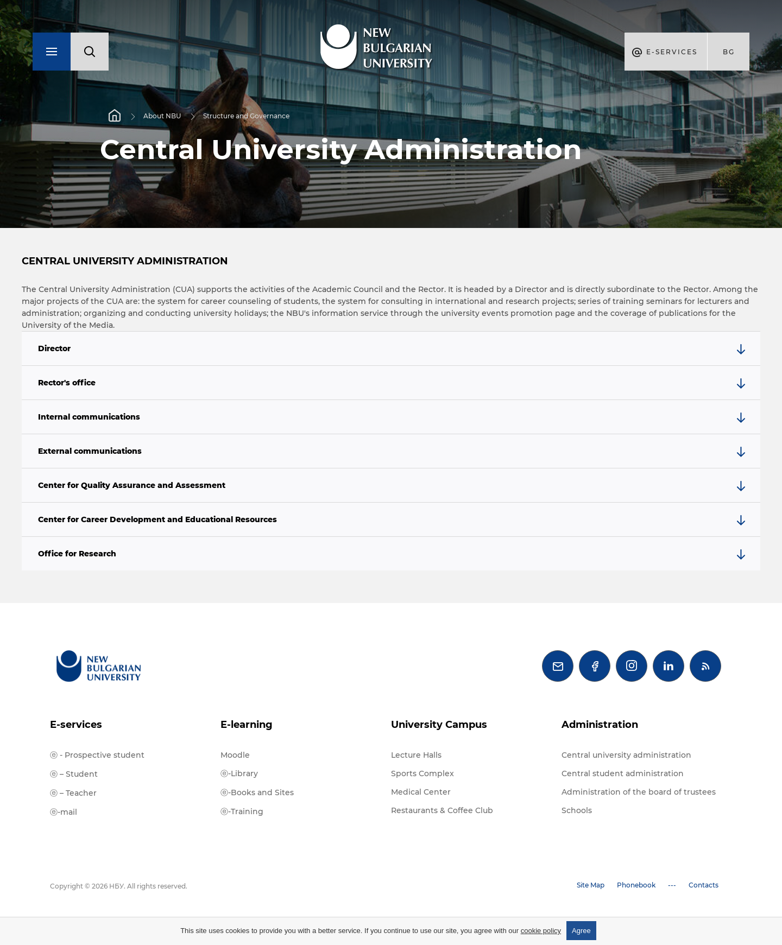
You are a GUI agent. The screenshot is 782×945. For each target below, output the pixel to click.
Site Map (590, 885)
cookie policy (541, 931)
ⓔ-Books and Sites (257, 792)
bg (729, 52)
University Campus (439, 725)
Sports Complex (422, 773)
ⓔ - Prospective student (97, 755)
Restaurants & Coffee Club (442, 810)
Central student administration (623, 773)
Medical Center (421, 792)
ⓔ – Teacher (73, 793)
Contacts (703, 885)
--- (672, 885)
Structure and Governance (246, 116)
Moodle (235, 755)
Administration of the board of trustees (639, 792)
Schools (577, 810)
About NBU (162, 116)
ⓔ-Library (239, 773)
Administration (600, 725)
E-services (76, 725)
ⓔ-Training (241, 811)
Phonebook (636, 885)
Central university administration (626, 755)
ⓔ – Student (74, 774)
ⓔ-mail (63, 812)
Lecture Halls (416, 755)
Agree (581, 931)
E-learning (246, 725)
